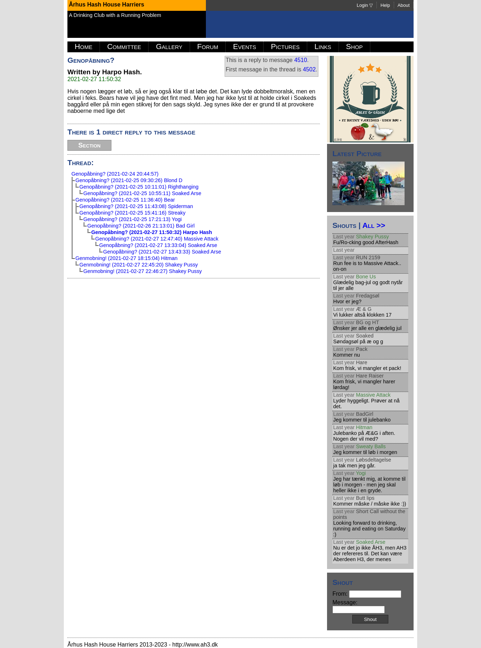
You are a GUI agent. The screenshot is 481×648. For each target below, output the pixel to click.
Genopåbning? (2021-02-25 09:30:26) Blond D (128, 180)
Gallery (169, 46)
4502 (309, 69)
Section (89, 145)
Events (244, 46)
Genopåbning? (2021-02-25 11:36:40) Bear (125, 200)
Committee (124, 46)
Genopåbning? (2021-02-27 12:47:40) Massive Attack (157, 239)
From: (366, 594)
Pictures (285, 46)
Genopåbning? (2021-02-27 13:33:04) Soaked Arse (158, 245)
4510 (300, 60)
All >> (373, 225)
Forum (208, 46)
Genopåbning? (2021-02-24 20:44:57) (115, 174)
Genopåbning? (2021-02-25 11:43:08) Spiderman (136, 206)
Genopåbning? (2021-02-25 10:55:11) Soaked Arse (142, 193)
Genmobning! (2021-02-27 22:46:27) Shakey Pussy (142, 271)
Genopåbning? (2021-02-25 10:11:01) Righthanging (138, 187)
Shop (354, 46)
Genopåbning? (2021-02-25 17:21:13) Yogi (132, 219)
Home (83, 46)
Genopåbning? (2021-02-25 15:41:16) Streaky (132, 213)
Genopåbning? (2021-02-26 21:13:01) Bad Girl (141, 226)
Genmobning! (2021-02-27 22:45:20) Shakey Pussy (138, 265)
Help (385, 5)
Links (322, 46)
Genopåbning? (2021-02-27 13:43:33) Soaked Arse (162, 252)
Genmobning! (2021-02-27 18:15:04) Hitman (126, 258)
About (404, 5)
